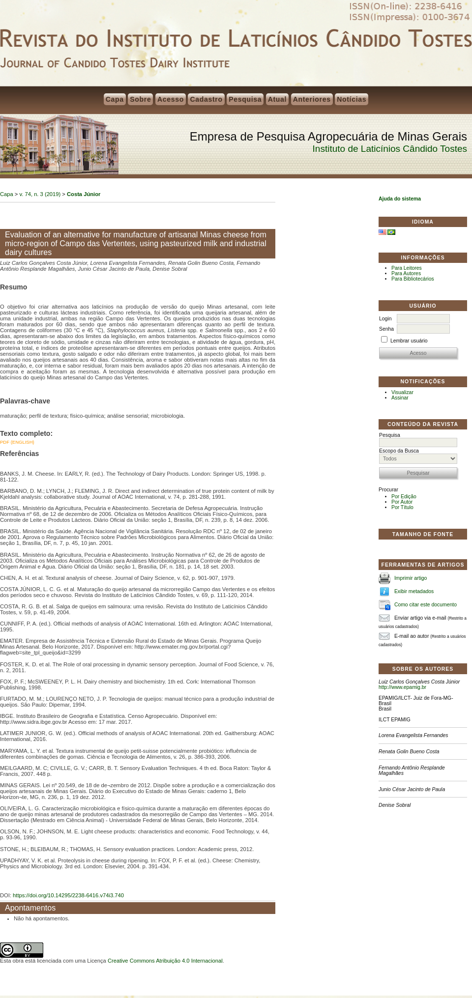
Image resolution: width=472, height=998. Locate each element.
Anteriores (312, 99)
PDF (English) (17, 442)
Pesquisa (245, 99)
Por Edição (403, 496)
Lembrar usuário (409, 340)
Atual (277, 99)
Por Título (402, 507)
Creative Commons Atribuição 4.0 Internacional (165, 961)
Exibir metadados (414, 591)
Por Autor (402, 502)
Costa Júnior (83, 194)
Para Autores (406, 273)
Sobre (140, 99)
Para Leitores (406, 268)
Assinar (400, 397)
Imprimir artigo (410, 578)
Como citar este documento (425, 604)
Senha (386, 329)
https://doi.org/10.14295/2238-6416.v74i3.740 (68, 895)
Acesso (170, 99)
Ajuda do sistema (400, 198)
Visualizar (402, 392)
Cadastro (206, 99)
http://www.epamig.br (402, 687)
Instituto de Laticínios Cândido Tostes (390, 148)
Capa (115, 99)
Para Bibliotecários (412, 279)
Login (385, 318)
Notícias (351, 99)
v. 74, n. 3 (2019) (40, 194)
